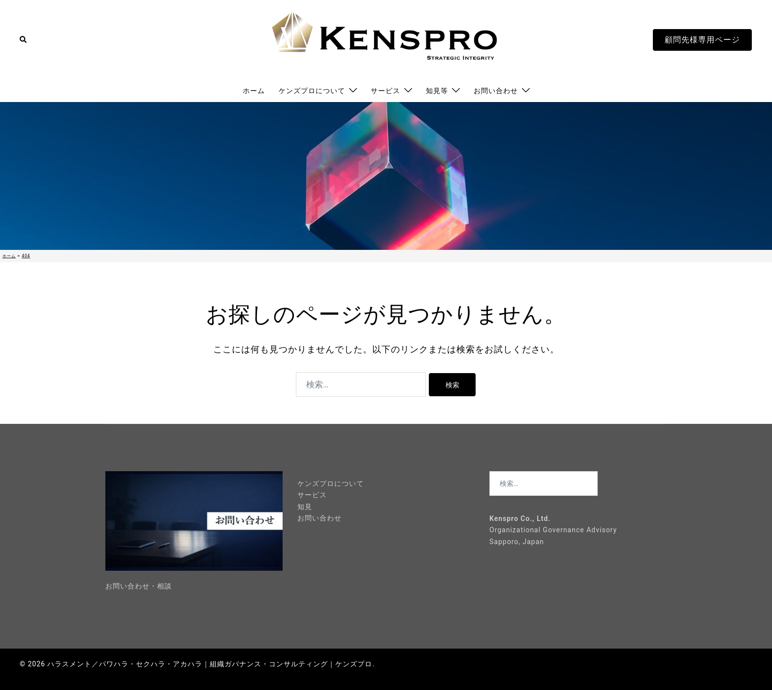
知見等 (437, 91)
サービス (385, 91)
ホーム (254, 91)
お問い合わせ (496, 91)
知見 (304, 507)
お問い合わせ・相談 (138, 586)
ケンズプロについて (312, 91)
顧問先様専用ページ (702, 39)
